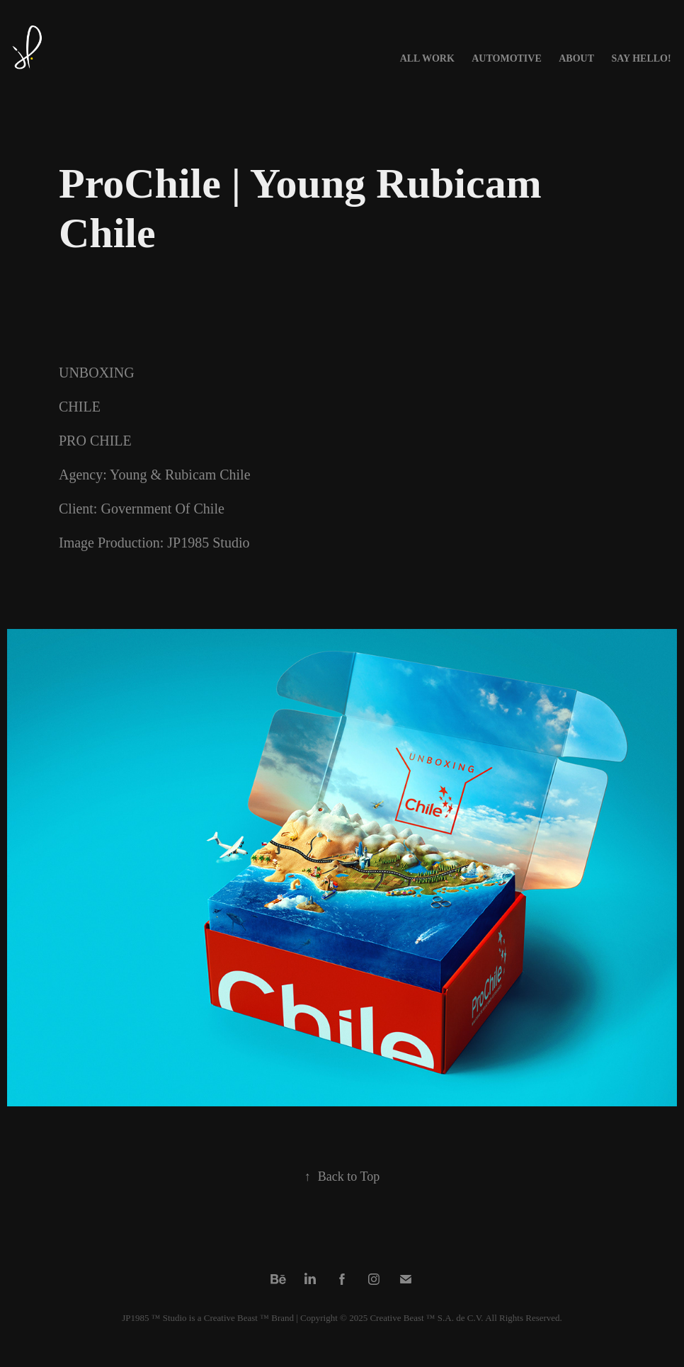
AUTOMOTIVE (507, 58)
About (576, 58)
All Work (427, 58)
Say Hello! (641, 58)
